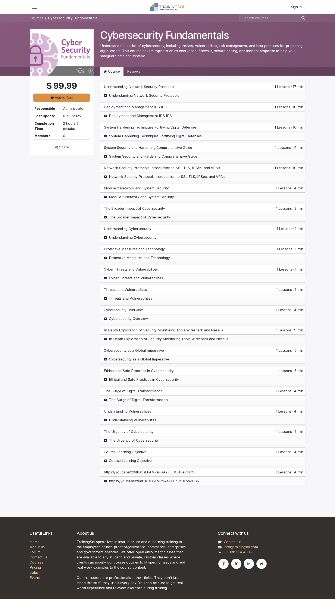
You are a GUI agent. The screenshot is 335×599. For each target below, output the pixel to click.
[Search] (302, 18)
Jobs (34, 572)
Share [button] (62, 147)
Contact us (38, 557)
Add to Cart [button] (61, 97)
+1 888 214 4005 (238, 552)
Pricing (35, 567)
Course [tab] (112, 71)
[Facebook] (223, 564)
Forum (35, 552)
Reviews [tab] (133, 71)
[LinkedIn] (249, 564)
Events (35, 578)
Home (35, 542)
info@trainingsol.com (241, 547)
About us (37, 547)
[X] (236, 564)
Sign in (296, 7)
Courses (36, 18)
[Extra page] (261, 564)
